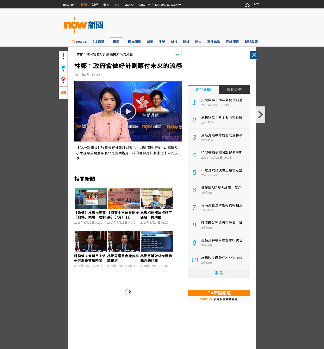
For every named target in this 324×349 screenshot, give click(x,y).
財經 (95, 5)
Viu (117, 4)
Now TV (144, 4)
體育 (106, 5)
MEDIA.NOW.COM (168, 4)
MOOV (129, 4)
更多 (218, 273)
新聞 (84, 5)
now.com (69, 4)
